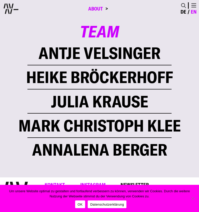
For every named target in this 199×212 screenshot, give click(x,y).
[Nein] (192, 198)
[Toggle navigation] (193, 5)
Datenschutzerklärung (107, 204)
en (194, 12)
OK (80, 204)
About (95, 9)
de (183, 12)
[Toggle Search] (183, 5)
